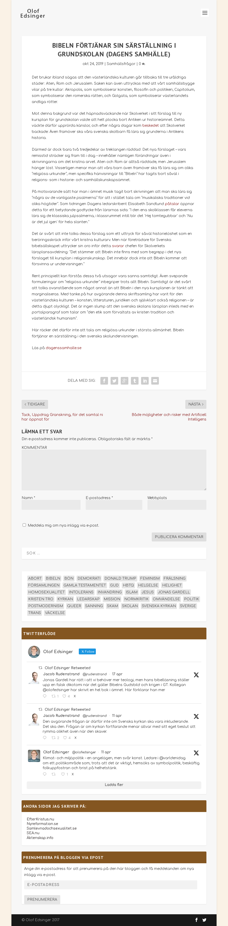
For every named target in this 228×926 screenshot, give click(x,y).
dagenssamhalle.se (63, 348)
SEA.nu (33, 833)
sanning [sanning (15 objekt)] (94, 606)
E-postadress (99, 498)
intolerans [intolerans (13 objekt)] (81, 592)
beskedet (150, 126)
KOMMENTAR (34, 448)
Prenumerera (42, 900)
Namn (28, 498)
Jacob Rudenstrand (61, 674)
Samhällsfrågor (121, 64)
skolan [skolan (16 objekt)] (130, 606)
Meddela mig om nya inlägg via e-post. (63, 525)
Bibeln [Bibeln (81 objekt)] (53, 578)
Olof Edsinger (56, 752)
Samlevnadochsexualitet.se (52, 828)
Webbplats (157, 498)
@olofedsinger (84, 752)
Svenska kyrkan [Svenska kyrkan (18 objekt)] (159, 606)
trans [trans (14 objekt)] (34, 613)
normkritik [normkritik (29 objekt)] (136, 599)
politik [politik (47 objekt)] (191, 599)
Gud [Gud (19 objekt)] (114, 585)
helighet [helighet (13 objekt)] (172, 585)
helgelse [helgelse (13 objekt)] (148, 585)
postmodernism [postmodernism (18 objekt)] (45, 606)
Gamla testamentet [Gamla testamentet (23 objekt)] (85, 585)
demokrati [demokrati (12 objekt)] (89, 578)
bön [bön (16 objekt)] (68, 578)
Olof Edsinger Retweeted (67, 668)
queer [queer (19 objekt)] (74, 606)
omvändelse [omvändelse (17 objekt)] (166, 599)
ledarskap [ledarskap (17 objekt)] (88, 599)
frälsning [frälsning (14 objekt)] (175, 578)
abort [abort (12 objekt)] (35, 578)
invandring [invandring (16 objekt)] (110, 592)
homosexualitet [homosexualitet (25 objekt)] (46, 592)
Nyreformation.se (42, 824)
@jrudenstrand (95, 674)
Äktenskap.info (40, 838)
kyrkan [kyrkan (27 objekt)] (65, 599)
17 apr (117, 674)
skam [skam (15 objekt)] (112, 606)
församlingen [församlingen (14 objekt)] (43, 585)
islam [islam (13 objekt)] (132, 592)
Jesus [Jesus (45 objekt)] (148, 592)
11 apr (117, 716)
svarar (118, 246)
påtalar (172, 204)
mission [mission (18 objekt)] (112, 599)
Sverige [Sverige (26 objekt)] (188, 606)
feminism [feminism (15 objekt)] (150, 578)
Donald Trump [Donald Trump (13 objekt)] (120, 578)
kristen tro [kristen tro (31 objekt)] (40, 599)
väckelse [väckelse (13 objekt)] (55, 613)
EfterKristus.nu (40, 819)
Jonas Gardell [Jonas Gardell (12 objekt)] (174, 592)
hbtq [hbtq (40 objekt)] (128, 585)
